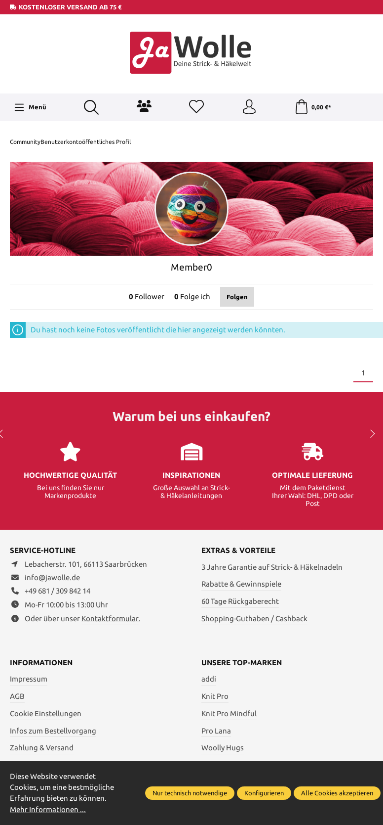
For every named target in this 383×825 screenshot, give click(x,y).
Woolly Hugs (222, 747)
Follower (146, 296)
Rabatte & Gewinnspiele (241, 584)
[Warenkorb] (312, 107)
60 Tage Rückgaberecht (240, 601)
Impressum (28, 679)
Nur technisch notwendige (190, 792)
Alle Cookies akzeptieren (337, 792)
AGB (17, 696)
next (371, 433)
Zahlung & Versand (42, 747)
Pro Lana (216, 731)
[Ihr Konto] (249, 107)
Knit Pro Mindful (229, 713)
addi (208, 679)
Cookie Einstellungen (45, 713)
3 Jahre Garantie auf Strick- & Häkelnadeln (272, 567)
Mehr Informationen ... (48, 809)
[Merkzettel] (196, 107)
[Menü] (30, 107)
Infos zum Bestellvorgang (53, 731)
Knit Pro (215, 696)
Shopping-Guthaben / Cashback (254, 618)
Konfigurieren (264, 792)
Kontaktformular (110, 618)
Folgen (237, 296)
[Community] (144, 105)
